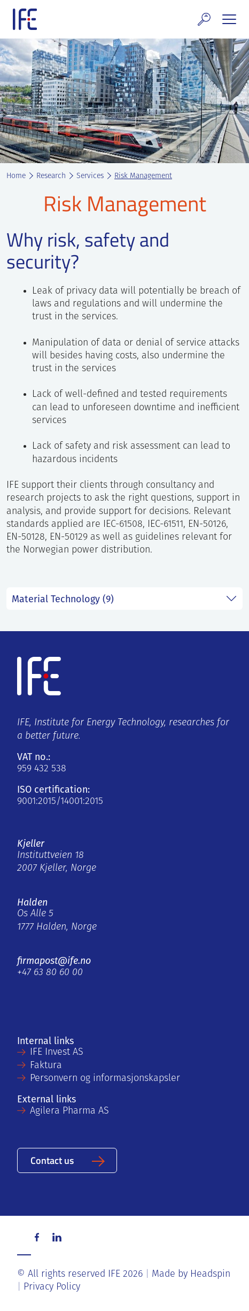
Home (16, 176)
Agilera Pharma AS (69, 1111)
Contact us (52, 1160)
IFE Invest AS (56, 1052)
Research (51, 176)
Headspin (210, 1274)
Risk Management (143, 176)
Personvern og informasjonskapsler (105, 1079)
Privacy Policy (52, 1287)
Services (90, 176)
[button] (204, 19)
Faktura (46, 1066)
